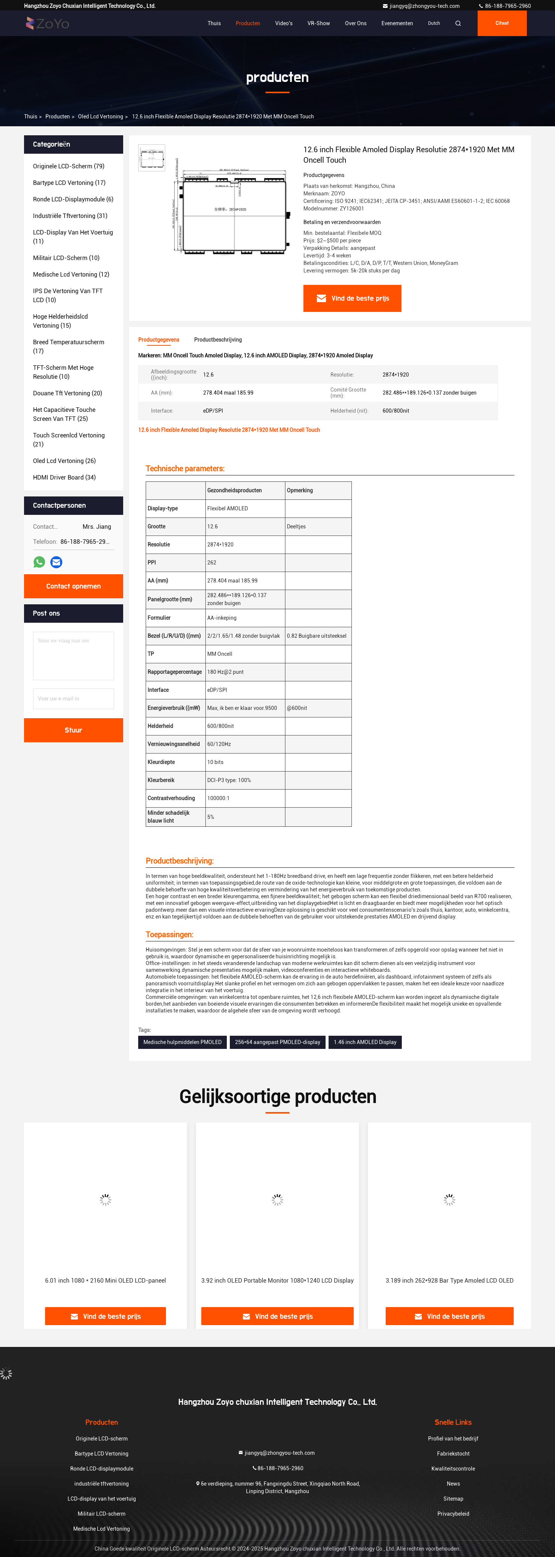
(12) (71, 274)
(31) (70, 215)
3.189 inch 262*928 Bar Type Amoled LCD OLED (450, 1280)
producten (57, 116)
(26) (64, 461)
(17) (69, 182)
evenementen (397, 23)
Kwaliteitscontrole (453, 1469)
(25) (64, 414)
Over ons (355, 23)
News (453, 1484)
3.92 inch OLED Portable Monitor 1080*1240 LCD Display (277, 1280)
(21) (69, 440)
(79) (68, 166)
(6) (73, 199)
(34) (64, 477)
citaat (502, 23)
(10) (66, 258)
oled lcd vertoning (100, 116)
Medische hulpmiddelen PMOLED (182, 1042)
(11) (73, 237)
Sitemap (453, 1499)
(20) (67, 393)
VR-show (319, 23)
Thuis (214, 23)
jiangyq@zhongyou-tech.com (422, 6)
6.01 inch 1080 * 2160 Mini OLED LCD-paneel (105, 1280)
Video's (284, 23)
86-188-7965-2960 (504, 6)
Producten (248, 23)
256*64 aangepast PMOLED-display (277, 1042)
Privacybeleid (453, 1514)
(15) (60, 321)
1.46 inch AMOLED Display (365, 1042)
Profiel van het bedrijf (453, 1439)
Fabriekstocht (453, 1454)
